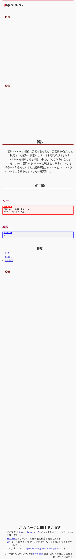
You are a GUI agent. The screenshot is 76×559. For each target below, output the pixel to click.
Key (20, 532)
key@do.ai (38, 553)
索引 (9, 542)
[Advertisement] (38, 47)
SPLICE (9, 260)
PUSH (8, 253)
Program (31, 532)
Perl (39, 532)
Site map (11, 538)
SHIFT (8, 256)
